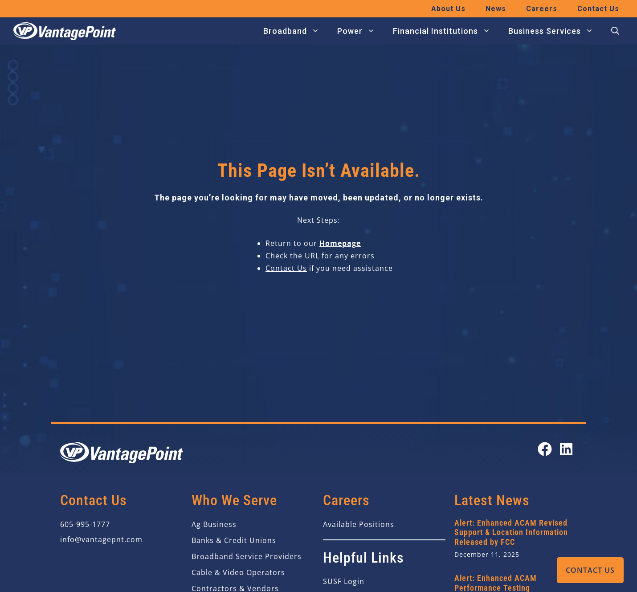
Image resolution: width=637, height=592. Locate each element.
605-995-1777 (85, 524)
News (496, 8)
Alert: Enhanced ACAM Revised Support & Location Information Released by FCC (511, 532)
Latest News (492, 500)
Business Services (555, 31)
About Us (448, 8)
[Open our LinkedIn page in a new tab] (566, 449)
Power (360, 31)
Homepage (340, 243)
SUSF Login (343, 581)
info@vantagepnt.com (101, 539)
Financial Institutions (446, 31)
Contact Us (590, 570)
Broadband (295, 31)
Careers (541, 8)
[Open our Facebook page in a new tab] (544, 449)
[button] (615, 31)
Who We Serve (234, 500)
